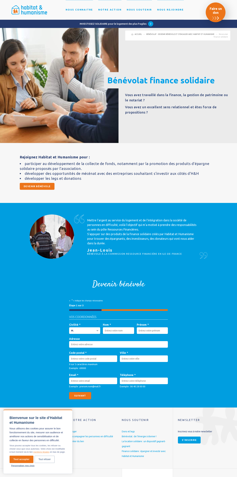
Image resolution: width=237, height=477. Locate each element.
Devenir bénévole (37, 186)
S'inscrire (189, 440)
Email (73, 375)
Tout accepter (21, 459)
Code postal (78, 353)
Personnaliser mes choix (23, 465)
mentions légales (41, 452)
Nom (107, 325)
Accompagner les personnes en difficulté (92, 436)
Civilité (74, 325)
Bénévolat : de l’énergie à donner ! (139, 436)
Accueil (138, 34)
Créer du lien (77, 441)
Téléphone (128, 375)
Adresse (74, 338)
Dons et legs (128, 431)
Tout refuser (45, 459)
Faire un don (216, 10)
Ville (124, 353)
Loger (74, 431)
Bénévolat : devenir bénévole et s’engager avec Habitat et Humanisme (180, 34)
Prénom (143, 325)
